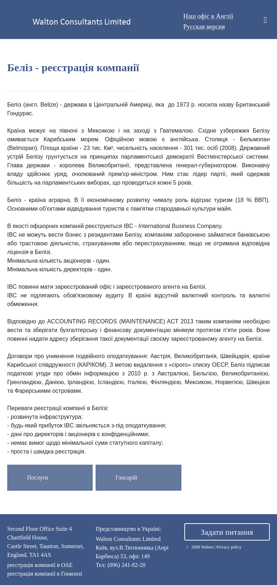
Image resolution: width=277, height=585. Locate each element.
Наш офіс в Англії (208, 16)
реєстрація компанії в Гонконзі (44, 574)
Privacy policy (229, 547)
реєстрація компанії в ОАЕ (39, 565)
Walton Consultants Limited (81, 21)
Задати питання (227, 532)
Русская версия (204, 26)
